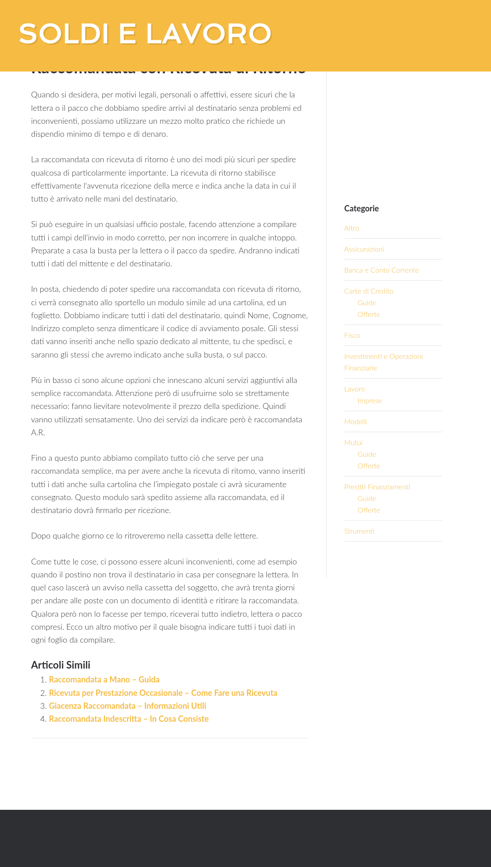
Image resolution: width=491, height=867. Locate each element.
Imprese (370, 400)
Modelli (355, 421)
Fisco (352, 335)
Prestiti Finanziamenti (377, 486)
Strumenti (359, 530)
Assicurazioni (364, 248)
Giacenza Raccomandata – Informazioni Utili (127, 706)
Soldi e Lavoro (145, 34)
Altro (352, 227)
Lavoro (354, 388)
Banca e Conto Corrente (381, 269)
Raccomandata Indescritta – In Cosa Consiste (129, 719)
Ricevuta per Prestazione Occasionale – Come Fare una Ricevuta (163, 693)
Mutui (353, 442)
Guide (367, 302)
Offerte (369, 314)
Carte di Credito (369, 290)
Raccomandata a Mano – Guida (104, 679)
